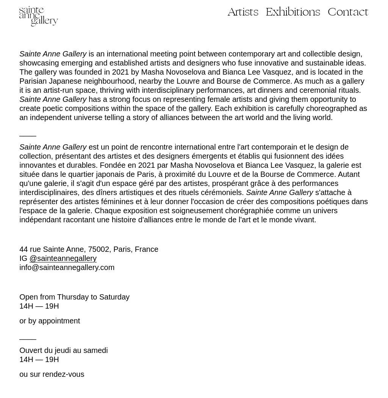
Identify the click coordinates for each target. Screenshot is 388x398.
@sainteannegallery (63, 258)
